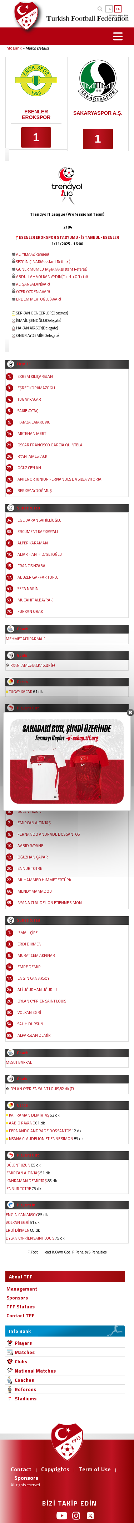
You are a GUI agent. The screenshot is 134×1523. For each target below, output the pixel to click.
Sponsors (26, 1477)
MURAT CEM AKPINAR (36, 955)
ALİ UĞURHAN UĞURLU (37, 990)
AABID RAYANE (30, 845)
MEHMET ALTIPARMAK (25, 639)
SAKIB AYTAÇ (28, 411)
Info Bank (13, 48)
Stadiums (25, 1398)
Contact (21, 1469)
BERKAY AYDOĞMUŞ (35, 490)
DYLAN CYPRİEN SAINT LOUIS (42, 1001)
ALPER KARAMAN (33, 543)
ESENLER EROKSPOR (36, 114)
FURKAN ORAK (30, 611)
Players (23, 1343)
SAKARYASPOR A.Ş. (98, 113)
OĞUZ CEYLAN (29, 468)
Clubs (21, 1361)
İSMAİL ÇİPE (28, 932)
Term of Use (95, 1469)
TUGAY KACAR (29, 399)
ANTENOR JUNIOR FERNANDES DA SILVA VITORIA (59, 479)
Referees (25, 1389)
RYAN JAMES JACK (32, 456)
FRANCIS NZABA (31, 566)
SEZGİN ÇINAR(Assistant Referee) (43, 262)
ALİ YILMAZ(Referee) (32, 254)
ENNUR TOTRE (30, 868)
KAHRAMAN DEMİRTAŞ (29, 1115)
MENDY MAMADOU (35, 891)
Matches (25, 1352)
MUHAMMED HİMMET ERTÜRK (44, 880)
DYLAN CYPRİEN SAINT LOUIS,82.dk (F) (42, 1089)
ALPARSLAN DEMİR (34, 1035)
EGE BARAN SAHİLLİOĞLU (39, 520)
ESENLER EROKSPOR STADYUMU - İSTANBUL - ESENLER (69, 237)
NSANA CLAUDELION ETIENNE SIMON (50, 903)
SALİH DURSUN (30, 1024)
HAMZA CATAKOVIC (34, 422)
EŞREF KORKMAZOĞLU (37, 388)
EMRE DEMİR (29, 967)
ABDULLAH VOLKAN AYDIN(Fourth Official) (52, 277)
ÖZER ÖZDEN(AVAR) (33, 291)
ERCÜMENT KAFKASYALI (38, 531)
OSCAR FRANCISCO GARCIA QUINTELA (50, 445)
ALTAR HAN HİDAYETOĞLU (40, 554)
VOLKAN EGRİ (29, 1012)
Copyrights (55, 1469)
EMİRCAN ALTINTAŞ (34, 823)
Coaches (24, 1380)
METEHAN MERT (32, 433)
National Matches (35, 1370)
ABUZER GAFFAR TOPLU (38, 577)
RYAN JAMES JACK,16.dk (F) (32, 665)
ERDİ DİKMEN (29, 944)
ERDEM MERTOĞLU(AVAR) (38, 299)
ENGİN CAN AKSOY (33, 978)
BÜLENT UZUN (29, 811)
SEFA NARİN (28, 588)
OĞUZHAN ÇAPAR (33, 857)
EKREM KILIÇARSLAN (35, 376)
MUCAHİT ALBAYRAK (35, 600)
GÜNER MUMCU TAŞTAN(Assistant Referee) (51, 269)
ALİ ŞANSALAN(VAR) (33, 284)
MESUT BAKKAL (19, 1062)
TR (109, 9)
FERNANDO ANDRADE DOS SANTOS (49, 834)
